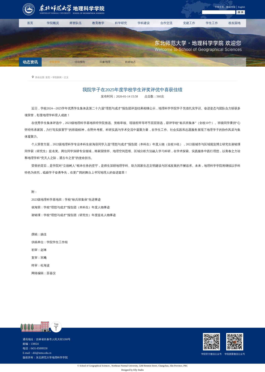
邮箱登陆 (230, 7)
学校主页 (219, 7)
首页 (30, 23)
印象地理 (105, 62)
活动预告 (80, 62)
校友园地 (234, 23)
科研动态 (130, 62)
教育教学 (98, 23)
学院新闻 (54, 62)
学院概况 (53, 23)
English (241, 7)
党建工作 (189, 23)
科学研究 (121, 23)
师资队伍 (75, 23)
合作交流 (166, 23)
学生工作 (212, 23)
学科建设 (144, 23)
